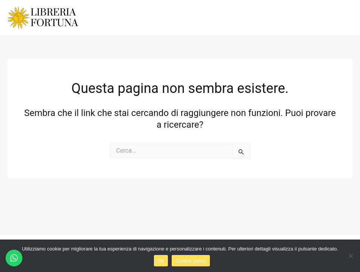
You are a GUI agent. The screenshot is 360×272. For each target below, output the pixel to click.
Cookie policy (190, 261)
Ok (161, 261)
